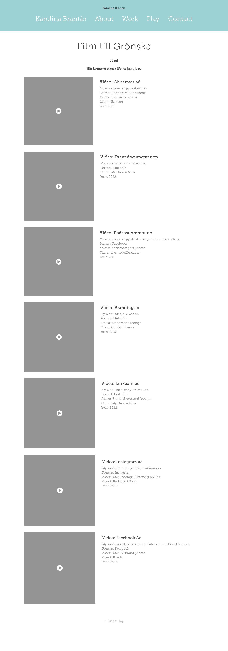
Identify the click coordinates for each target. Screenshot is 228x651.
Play (153, 18)
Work (130, 18)
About (104, 18)
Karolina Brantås (114, 7)
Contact (180, 18)
